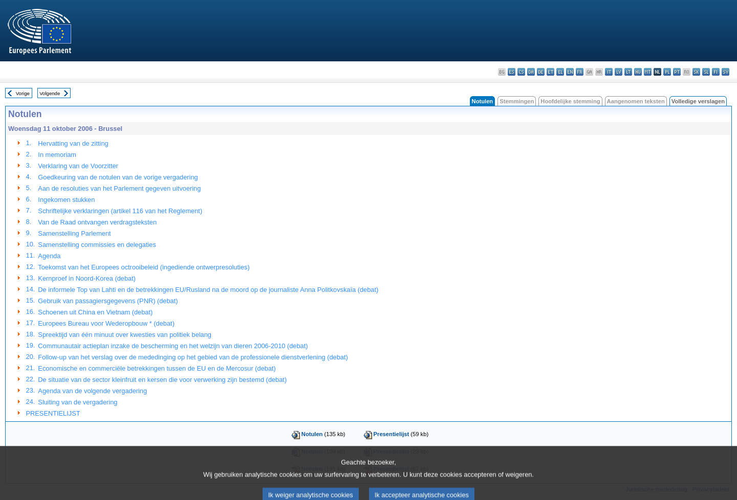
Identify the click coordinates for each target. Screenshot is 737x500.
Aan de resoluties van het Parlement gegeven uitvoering (119, 188)
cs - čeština (521, 72)
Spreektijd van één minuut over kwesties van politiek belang (124, 334)
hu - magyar (638, 72)
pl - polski (667, 72)
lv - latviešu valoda (618, 72)
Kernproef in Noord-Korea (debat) (87, 278)
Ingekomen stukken (66, 199)
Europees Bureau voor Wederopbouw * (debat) (106, 323)
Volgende (49, 93)
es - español (511, 72)
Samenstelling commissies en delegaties (97, 244)
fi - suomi (716, 72)
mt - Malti (648, 72)
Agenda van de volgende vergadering (92, 391)
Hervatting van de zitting (73, 143)
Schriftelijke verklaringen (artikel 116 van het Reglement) (120, 211)
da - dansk (531, 72)
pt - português (677, 72)
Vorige (23, 93)
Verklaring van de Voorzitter (78, 166)
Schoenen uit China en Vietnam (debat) (95, 312)
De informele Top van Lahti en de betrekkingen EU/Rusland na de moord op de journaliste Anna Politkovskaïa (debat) (208, 289)
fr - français (579, 72)
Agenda (49, 256)
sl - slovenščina (706, 72)
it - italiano (609, 72)
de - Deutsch (541, 72)
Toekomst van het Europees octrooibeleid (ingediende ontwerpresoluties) (143, 267)
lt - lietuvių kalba (628, 72)
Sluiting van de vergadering (77, 402)
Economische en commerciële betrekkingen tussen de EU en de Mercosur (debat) (156, 368)
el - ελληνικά (560, 72)
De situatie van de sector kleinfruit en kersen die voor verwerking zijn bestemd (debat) (162, 379)
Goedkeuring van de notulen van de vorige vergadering (118, 177)
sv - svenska (725, 72)
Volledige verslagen (698, 101)
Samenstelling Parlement (74, 233)
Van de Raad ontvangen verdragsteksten (97, 222)
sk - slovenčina (696, 72)
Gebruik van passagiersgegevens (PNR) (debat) (108, 301)
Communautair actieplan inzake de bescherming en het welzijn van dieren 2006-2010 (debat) (173, 346)
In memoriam (57, 154)
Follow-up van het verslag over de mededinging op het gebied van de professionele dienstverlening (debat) (193, 357)
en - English (570, 72)
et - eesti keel (550, 72)
